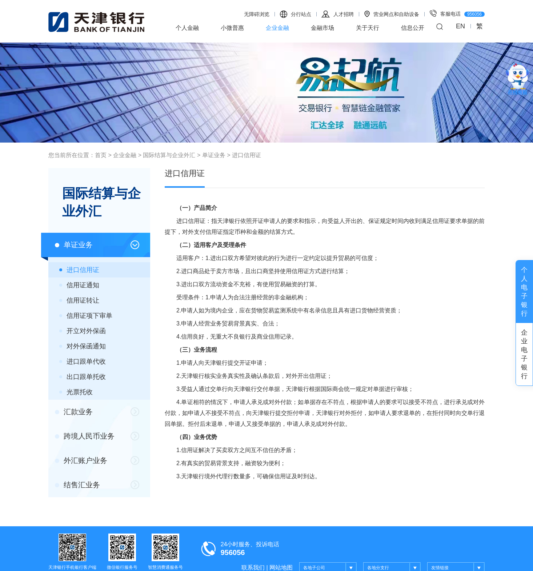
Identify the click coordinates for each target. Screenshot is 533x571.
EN (460, 26)
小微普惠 (232, 28)
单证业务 (213, 155)
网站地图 (281, 567)
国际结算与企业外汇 (169, 155)
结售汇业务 (77, 485)
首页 (101, 155)
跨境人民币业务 (85, 436)
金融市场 (322, 28)
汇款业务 (74, 412)
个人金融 (187, 28)
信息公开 (412, 28)
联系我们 (253, 567)
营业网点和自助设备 (391, 14)
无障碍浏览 (256, 14)
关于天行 (367, 28)
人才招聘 (337, 14)
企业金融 (277, 28)
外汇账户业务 (81, 460)
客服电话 (457, 13)
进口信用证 (246, 155)
